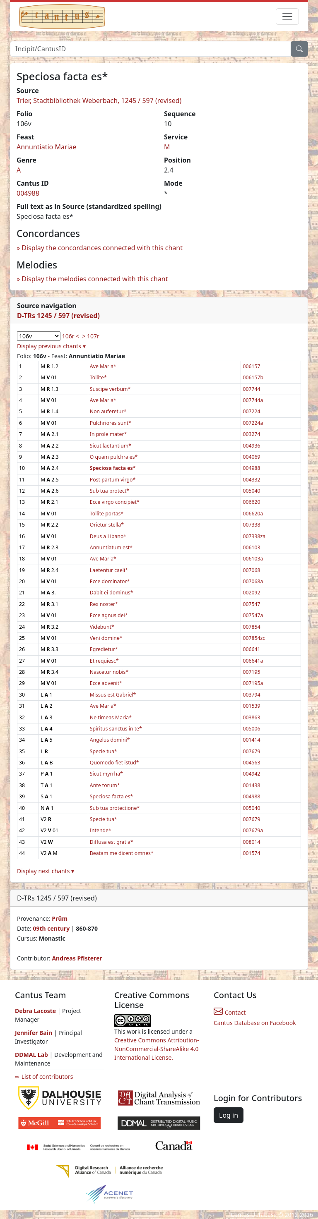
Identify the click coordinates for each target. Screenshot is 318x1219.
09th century (51, 928)
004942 (251, 773)
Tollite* (98, 377)
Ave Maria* (103, 366)
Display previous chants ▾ (51, 346)
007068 (251, 570)
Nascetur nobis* (109, 671)
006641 (251, 649)
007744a (253, 400)
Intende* (100, 830)
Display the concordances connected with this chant (102, 247)
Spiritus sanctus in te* (116, 728)
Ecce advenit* (106, 683)
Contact (230, 1012)
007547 (251, 604)
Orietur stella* (107, 524)
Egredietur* (104, 649)
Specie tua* (103, 751)
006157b (253, 377)
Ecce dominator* (110, 581)
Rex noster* (104, 604)
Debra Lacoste (35, 1011)
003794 (251, 694)
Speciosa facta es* (111, 796)
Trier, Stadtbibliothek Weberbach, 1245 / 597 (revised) (99, 100)
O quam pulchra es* (113, 456)
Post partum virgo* (112, 479)
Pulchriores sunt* (110, 422)
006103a (253, 558)
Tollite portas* (106, 513)
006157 (251, 366)
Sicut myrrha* (106, 773)
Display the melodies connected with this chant (95, 278)
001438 (251, 785)
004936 (251, 445)
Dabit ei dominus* (111, 592)
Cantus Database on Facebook (255, 1023)
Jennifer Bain (34, 1033)
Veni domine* (106, 638)
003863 (251, 717)
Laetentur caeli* (109, 570)
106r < (70, 336)
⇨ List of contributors (44, 1076)
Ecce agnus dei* (109, 615)
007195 (251, 671)
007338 (251, 524)
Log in (228, 1115)
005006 (251, 728)
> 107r (90, 336)
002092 (251, 592)
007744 (251, 389)
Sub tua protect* (109, 490)
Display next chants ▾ (45, 871)
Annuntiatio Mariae (47, 146)
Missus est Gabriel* (113, 694)
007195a (253, 683)
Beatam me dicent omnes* (122, 853)
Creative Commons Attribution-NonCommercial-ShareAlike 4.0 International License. (156, 1048)
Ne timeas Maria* (111, 717)
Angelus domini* (110, 739)
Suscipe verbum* (110, 389)
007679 (251, 751)
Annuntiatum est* (111, 547)
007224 (251, 411)
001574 (251, 853)
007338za (254, 536)
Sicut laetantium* (110, 445)
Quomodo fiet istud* (114, 762)
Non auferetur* (108, 411)
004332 (251, 479)
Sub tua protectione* (115, 808)
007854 (251, 626)
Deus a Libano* (108, 536)
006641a (253, 660)
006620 (251, 501)
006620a (253, 513)
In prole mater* (108, 434)
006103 (251, 547)
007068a (253, 581)
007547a (253, 615)
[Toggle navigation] (287, 16)
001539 (251, 705)
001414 (251, 739)
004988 (28, 193)
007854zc (254, 638)
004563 (251, 762)
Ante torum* (105, 785)
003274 (251, 434)
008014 (251, 841)
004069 (251, 456)
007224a (253, 422)
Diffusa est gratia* (111, 841)
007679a (253, 830)
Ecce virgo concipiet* (115, 501)
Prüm (59, 918)
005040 (251, 490)
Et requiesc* (104, 660)
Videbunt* (102, 626)
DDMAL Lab (31, 1055)
